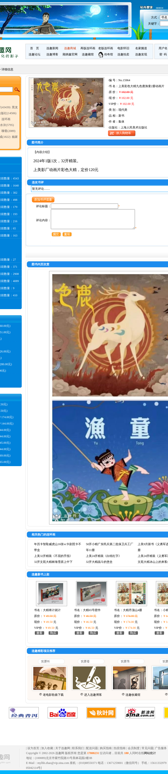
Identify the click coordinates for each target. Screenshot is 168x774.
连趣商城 (70, 48)
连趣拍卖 (123, 54)
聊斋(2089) (8, 131)
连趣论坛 (34, 54)
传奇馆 (105, 54)
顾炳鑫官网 (70, 54)
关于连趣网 (62, 752)
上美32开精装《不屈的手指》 (53, 559)
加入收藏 (47, 752)
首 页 (34, 48)
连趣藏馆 (88, 54)
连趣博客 (52, 54)
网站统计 (150, 756)
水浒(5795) (7, 125)
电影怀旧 (123, 48)
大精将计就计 (52, 614)
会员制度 (134, 752)
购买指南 (106, 752)
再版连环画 (87, 48)
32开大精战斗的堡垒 (99, 565)
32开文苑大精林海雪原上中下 (53, 565)
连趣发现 (141, 54)
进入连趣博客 (93, 698)
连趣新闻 (52, 48)
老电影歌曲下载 (53, 698)
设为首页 (33, 752)
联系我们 (78, 752)
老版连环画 (105, 48)
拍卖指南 (120, 752)
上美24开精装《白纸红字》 (103, 559)
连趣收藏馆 (133, 698)
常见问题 (147, 752)
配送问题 (92, 752)
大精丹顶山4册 (132, 614)
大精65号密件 (92, 614)
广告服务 (161, 752)
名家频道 (141, 48)
